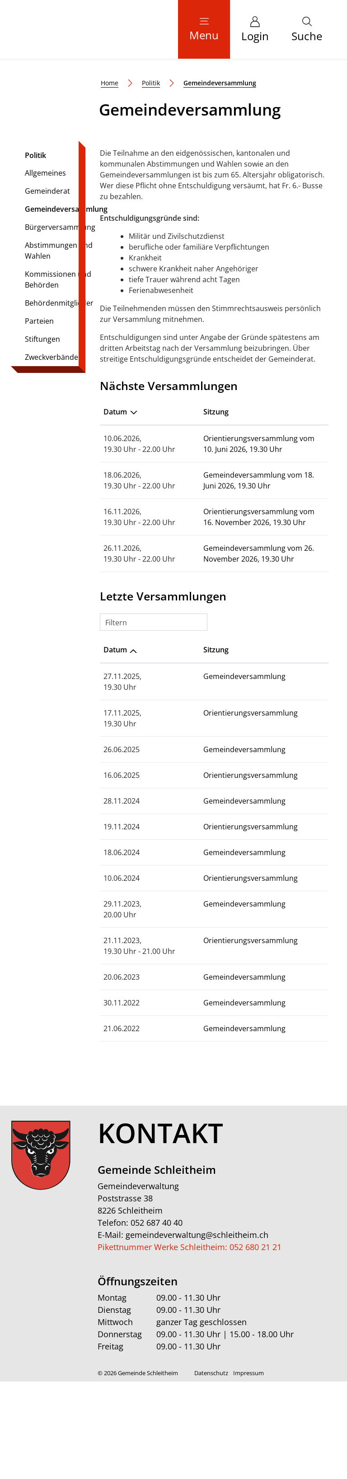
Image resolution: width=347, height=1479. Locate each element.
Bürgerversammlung (60, 325)
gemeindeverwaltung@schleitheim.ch (197, 1332)
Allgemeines (45, 270)
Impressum (248, 1470)
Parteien (39, 418)
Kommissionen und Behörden (58, 377)
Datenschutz (211, 1470)
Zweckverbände (51, 455)
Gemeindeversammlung (66, 309)
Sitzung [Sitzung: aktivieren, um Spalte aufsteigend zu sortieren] (195, 509)
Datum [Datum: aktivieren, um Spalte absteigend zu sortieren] (115, 509)
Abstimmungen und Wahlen (59, 348)
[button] (306, 29)
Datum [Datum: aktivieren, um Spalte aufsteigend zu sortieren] (115, 747)
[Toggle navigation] (204, 29)
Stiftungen (42, 437)
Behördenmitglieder (59, 400)
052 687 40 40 (157, 1320)
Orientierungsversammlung (230, 810)
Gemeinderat (47, 288)
